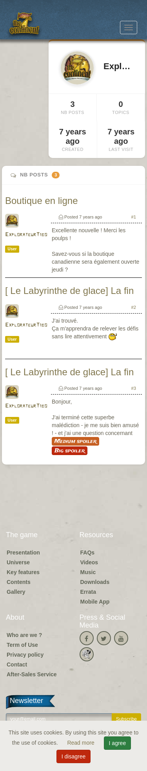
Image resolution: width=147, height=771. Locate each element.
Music (88, 572)
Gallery (16, 592)
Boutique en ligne (41, 200)
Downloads (95, 582)
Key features (23, 572)
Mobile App (95, 601)
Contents (19, 582)
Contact (17, 664)
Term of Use (22, 645)
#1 (133, 217)
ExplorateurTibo (26, 235)
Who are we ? (24, 635)
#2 (133, 307)
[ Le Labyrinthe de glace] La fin (69, 290)
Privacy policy (25, 655)
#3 (133, 388)
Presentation (23, 552)
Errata (88, 592)
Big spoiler (69, 451)
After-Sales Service (32, 674)
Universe (18, 562)
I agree (117, 743)
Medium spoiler (75, 441)
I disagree (73, 756)
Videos (89, 562)
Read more (81, 743)
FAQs (87, 552)
